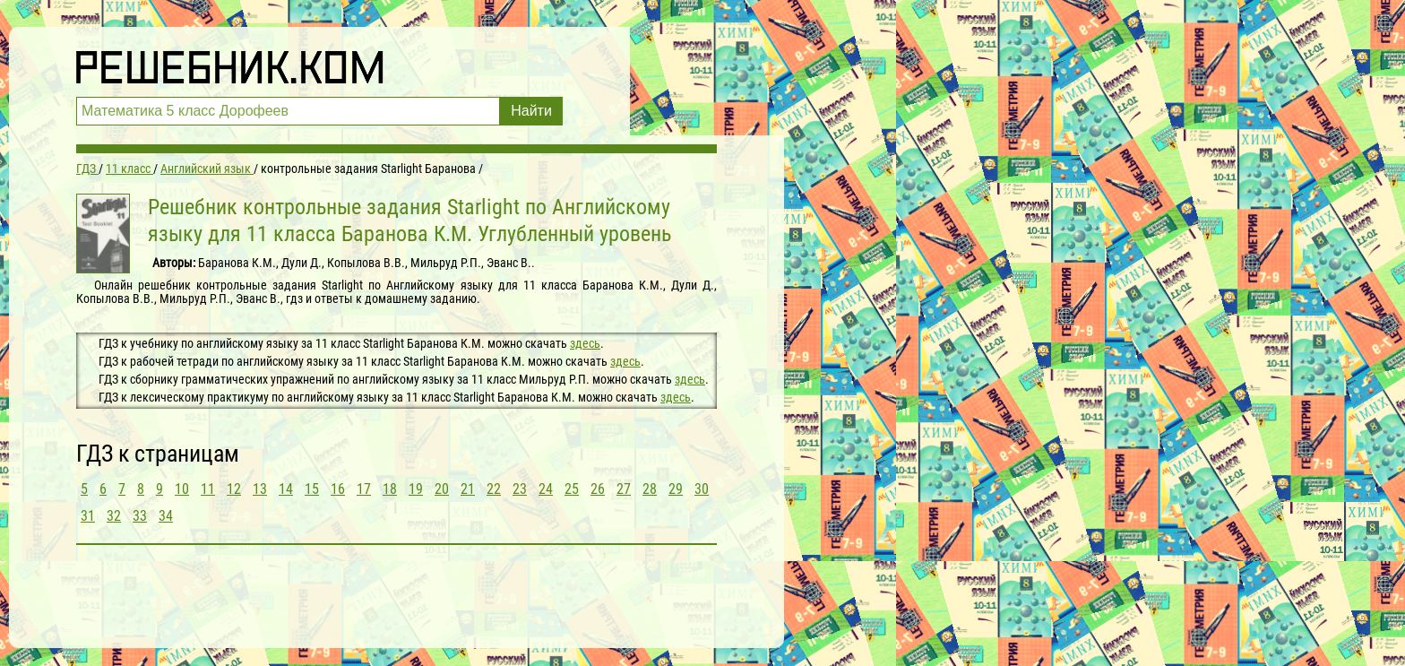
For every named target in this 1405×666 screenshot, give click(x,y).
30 (701, 488)
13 (260, 488)
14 (286, 488)
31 (88, 515)
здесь (585, 343)
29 (675, 488)
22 (494, 488)
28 (649, 488)
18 (390, 488)
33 (140, 515)
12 (234, 488)
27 (623, 488)
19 (416, 488)
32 (114, 515)
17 (364, 488)
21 (468, 488)
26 (597, 488)
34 (166, 515)
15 (312, 488)
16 (338, 488)
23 (520, 488)
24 (546, 488)
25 (572, 488)
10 (182, 488)
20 (442, 488)
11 (208, 488)
